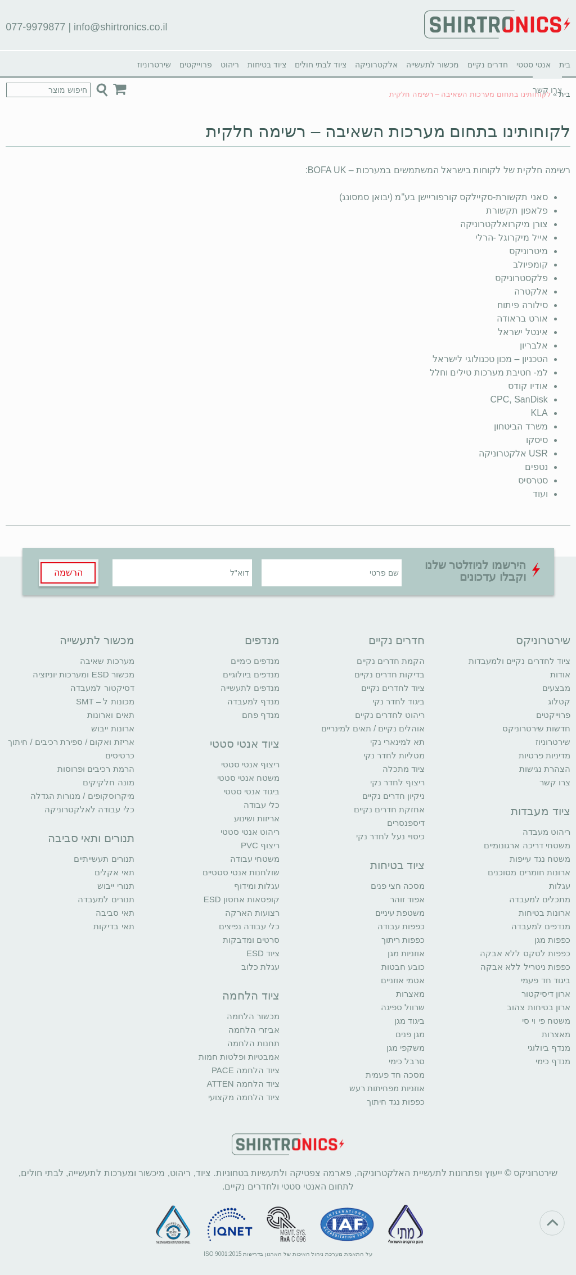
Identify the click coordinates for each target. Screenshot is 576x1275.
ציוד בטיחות (267, 64)
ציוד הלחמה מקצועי (244, 1097)
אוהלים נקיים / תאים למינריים (373, 728)
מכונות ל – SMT (105, 701)
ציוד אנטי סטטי (245, 744)
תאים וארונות (110, 715)
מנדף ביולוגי (549, 1047)
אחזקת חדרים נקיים (389, 809)
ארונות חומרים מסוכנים (529, 872)
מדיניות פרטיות (544, 755)
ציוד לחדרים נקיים (393, 688)
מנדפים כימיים (255, 661)
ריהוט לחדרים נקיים (390, 715)
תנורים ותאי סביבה (91, 838)
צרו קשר (554, 782)
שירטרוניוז (154, 64)
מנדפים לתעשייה (250, 688)
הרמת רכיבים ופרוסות (95, 769)
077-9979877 (35, 27)
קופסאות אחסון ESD (242, 899)
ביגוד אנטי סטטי (251, 791)
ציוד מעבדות (540, 811)
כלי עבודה (262, 805)
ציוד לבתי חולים (320, 64)
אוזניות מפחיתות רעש (387, 1088)
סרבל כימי (407, 1061)
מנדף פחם (261, 715)
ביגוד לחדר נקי (398, 701)
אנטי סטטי (533, 64)
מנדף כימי (553, 1061)
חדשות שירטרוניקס (536, 728)
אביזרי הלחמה (254, 1029)
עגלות (559, 885)
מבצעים (556, 688)
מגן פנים (410, 1034)
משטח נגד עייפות (540, 858)
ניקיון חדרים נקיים (393, 796)
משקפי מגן (405, 1047)
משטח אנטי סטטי (248, 778)
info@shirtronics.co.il (120, 27)
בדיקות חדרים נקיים (389, 674)
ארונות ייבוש (112, 728)
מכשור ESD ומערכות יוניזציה (83, 674)
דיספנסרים (406, 823)
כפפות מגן (552, 939)
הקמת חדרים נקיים (391, 661)
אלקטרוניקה (376, 64)
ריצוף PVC (260, 845)
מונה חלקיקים (108, 782)
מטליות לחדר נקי (394, 755)
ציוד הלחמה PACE (246, 1070)
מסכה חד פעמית (395, 1074)
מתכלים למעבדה (539, 899)
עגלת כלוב (260, 966)
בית (564, 64)
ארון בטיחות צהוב (538, 1007)
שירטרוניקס (543, 640)
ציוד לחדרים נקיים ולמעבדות (519, 661)
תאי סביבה (115, 912)
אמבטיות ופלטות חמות (239, 1056)
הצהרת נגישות (544, 769)
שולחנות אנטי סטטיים (241, 872)
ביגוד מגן (409, 1020)
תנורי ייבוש (115, 885)
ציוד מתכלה (403, 769)
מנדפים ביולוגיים (251, 674)
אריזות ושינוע (257, 818)
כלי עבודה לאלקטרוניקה (89, 809)
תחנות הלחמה (253, 1043)
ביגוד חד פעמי (545, 980)
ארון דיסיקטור (545, 993)
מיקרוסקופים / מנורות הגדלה (82, 796)
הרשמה (68, 572)
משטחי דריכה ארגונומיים (527, 845)
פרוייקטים (195, 64)
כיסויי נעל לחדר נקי (390, 836)
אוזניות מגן (406, 953)
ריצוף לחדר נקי (397, 782)
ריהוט (229, 64)
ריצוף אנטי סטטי (250, 764)
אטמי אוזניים (403, 980)
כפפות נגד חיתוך (396, 1101)
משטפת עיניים (400, 912)
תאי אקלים (114, 872)
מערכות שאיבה (107, 661)
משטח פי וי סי (546, 1020)
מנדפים (262, 640)
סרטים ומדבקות (251, 939)
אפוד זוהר (407, 899)
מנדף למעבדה (253, 701)
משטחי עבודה (255, 858)
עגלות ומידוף (257, 885)
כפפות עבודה (401, 926)
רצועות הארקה (252, 912)
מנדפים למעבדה (540, 926)
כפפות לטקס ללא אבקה (525, 953)
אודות (560, 674)
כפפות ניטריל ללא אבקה (525, 966)
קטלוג (559, 701)
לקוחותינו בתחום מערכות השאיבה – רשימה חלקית (388, 131)
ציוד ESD (263, 953)
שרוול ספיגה (403, 1007)
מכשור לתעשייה (432, 64)
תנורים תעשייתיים (104, 858)
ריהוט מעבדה (546, 832)
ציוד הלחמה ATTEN (243, 1083)
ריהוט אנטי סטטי (250, 832)
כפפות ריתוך (403, 939)
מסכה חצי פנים (398, 885)
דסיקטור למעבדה (102, 688)
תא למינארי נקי (397, 742)
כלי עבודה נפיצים (249, 926)
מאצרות (556, 1034)
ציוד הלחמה (251, 995)
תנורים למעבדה (106, 899)
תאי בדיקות (113, 926)
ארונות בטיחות (544, 912)
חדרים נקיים (487, 64)
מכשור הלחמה (253, 1016)
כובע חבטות (403, 966)
